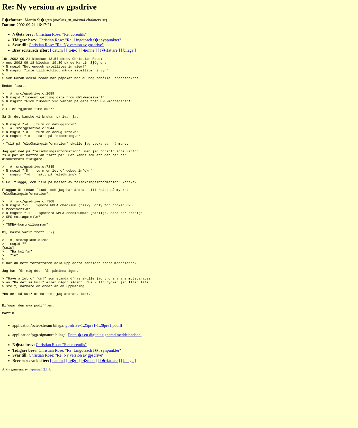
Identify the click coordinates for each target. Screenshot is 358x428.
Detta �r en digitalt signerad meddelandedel (104, 387)
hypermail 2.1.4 (39, 422)
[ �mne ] (89, 50)
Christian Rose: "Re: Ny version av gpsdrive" (66, 45)
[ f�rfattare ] (109, 50)
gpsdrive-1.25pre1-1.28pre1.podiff (93, 378)
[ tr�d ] (72, 50)
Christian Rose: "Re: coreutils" (61, 34)
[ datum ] (57, 50)
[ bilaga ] (128, 50)
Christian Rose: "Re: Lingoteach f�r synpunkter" (80, 40)
